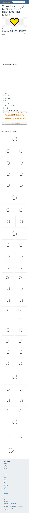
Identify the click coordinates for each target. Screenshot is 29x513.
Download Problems (12, 64)
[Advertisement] (13, 49)
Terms (22, 497)
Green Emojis (14, 504)
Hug (4, 482)
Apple (5, 488)
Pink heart (20, 117)
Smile (5, 476)
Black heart (17, 114)
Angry (5, 465)
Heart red (12, 114)
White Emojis (6, 508)
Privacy (5, 499)
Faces (5, 471)
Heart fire (15, 112)
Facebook (5, 491)
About (12, 497)
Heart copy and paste (10, 115)
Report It (4, 64)
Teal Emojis (21, 504)
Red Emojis (6, 503)
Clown (5, 472)
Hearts (19, 112)
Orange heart (16, 119)
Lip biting (5, 474)
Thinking (5, 463)
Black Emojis (20, 508)
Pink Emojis (20, 506)
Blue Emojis (6, 506)
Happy (5, 477)
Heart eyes (10, 112)
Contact (17, 497)
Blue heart (7, 114)
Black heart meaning (12, 117)
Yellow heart (10, 118)
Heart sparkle (18, 115)
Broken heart (16, 118)
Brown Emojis (6, 509)
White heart (24, 112)
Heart (6, 112)
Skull (4, 469)
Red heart (22, 114)
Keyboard (5, 466)
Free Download (16, 123)
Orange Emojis (13, 503)
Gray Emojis (13, 508)
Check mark (6, 485)
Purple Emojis (13, 506)
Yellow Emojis (6, 504)
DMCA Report (6, 497)
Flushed (5, 468)
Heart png (22, 119)
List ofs (5, 480)
